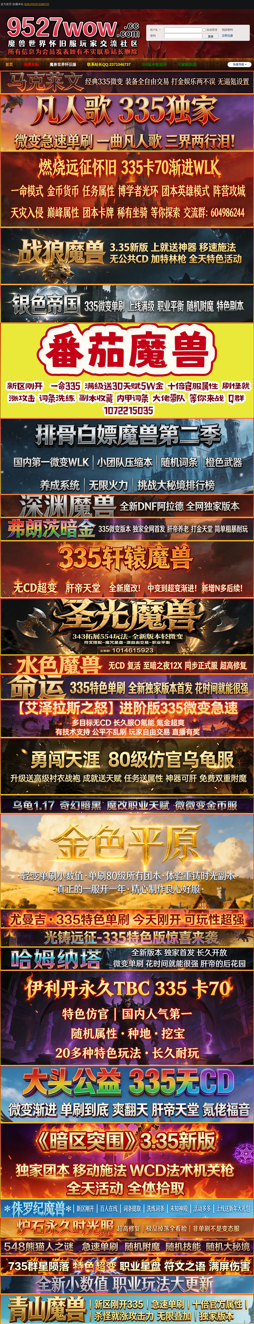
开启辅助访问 (253, 3)
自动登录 (210, 29)
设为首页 (6, 4)
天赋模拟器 (187, 64)
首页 (9, 64)
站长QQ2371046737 (36, 4)
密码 (153, 35)
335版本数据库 (154, 64)
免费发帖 (31, 64)
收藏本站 (17, 4)
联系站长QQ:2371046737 (109, 64)
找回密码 (227, 29)
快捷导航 (238, 64)
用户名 (154, 29)
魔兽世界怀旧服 (63, 64)
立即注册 (227, 35)
